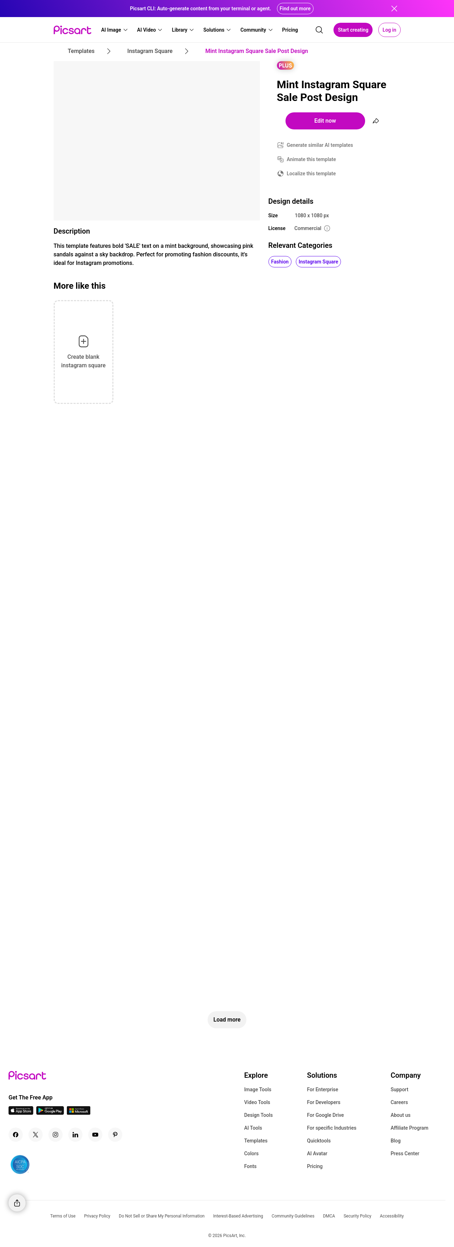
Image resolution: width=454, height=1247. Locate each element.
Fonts (250, 1166)
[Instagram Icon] (55, 1135)
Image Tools (258, 1089)
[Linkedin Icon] (75, 1135)
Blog (396, 1141)
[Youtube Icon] (95, 1135)
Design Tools (258, 1115)
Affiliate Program (409, 1128)
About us (401, 1115)
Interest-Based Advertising (238, 1216)
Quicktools (319, 1141)
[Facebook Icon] (16, 1135)
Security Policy (357, 1216)
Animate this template (311, 159)
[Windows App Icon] (78, 1112)
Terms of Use (62, 1216)
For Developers (323, 1102)
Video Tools (257, 1102)
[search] (319, 29)
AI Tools (253, 1128)
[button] (115, 30)
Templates (256, 1141)
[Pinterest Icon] (115, 1135)
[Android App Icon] (50, 1112)
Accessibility (392, 1216)
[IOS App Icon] (21, 1112)
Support (399, 1089)
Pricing (314, 1166)
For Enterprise (322, 1089)
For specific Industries (331, 1128)
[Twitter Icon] (35, 1135)
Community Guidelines (293, 1216)
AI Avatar (317, 1153)
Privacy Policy (97, 1216)
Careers (399, 1102)
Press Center (405, 1153)
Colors (251, 1153)
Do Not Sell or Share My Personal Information (161, 1216)
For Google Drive (325, 1115)
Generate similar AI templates (320, 145)
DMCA (329, 1216)
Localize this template (311, 173)
